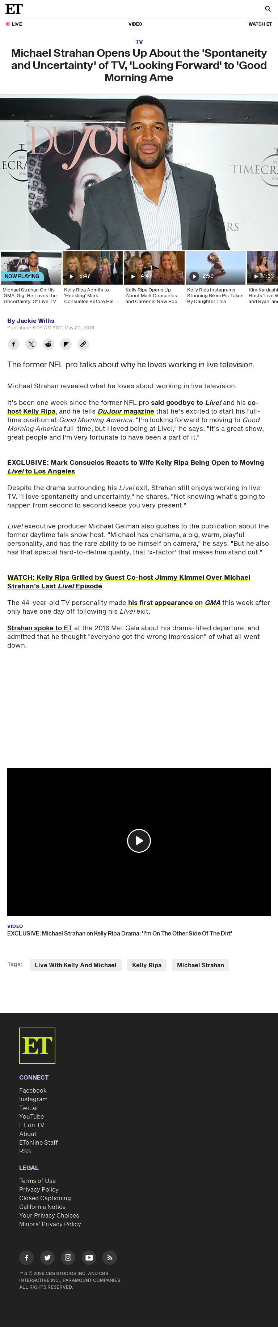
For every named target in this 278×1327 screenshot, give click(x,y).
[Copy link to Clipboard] (83, 345)
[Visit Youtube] (89, 1258)
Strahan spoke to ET (39, 628)
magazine (125, 411)
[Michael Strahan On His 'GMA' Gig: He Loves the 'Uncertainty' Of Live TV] (31, 280)
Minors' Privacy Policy (50, 1224)
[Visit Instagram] (68, 1258)
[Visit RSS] (109, 1258)
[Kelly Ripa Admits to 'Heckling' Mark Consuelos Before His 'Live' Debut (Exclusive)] (92, 280)
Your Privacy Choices (49, 1215)
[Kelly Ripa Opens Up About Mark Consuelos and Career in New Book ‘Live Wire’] (154, 280)
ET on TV (31, 1125)
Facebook (33, 1090)
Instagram (33, 1099)
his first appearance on (174, 603)
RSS (25, 1151)
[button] (139, 841)
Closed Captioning (45, 1198)
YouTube (31, 1116)
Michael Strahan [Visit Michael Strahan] (200, 965)
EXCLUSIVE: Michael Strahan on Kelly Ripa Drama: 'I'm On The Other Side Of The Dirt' (119, 933)
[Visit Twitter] (47, 1258)
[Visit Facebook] (26, 1258)
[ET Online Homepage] (16, 9)
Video (135, 24)
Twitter (29, 1108)
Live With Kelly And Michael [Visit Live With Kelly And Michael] (76, 965)
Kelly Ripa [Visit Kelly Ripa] (146, 965)
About (28, 1134)
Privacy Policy (39, 1189)
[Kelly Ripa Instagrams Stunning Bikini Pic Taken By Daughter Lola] (215, 280)
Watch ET (260, 24)
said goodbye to (186, 403)
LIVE (17, 24)
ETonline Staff (38, 1142)
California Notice (42, 1207)
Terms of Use (37, 1181)
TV (139, 42)
